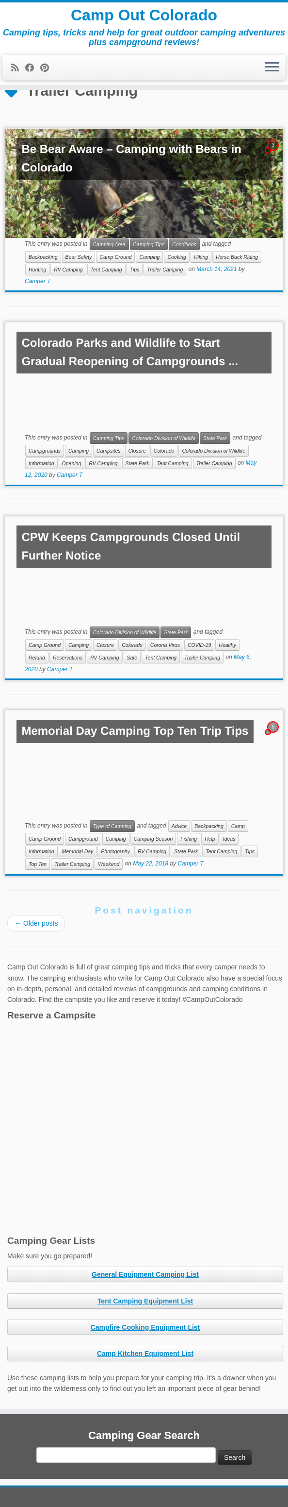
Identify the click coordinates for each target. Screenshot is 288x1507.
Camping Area (109, 244)
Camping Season (153, 839)
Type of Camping (112, 826)
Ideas (229, 839)
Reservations (67, 657)
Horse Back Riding (237, 257)
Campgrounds (45, 451)
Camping (149, 257)
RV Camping (68, 269)
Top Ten (38, 864)
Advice (179, 826)
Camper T (37, 281)
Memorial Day (78, 851)
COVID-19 (199, 645)
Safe (132, 657)
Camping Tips (149, 244)
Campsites (108, 451)
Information (41, 463)
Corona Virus (165, 645)
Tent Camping (106, 269)
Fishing (188, 839)
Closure (137, 451)
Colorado (164, 451)
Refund (37, 657)
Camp (238, 826)
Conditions (184, 244)
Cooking (176, 257)
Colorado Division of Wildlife (163, 438)
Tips (135, 269)
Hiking (201, 257)
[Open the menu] (272, 67)
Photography (115, 851)
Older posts (36, 923)
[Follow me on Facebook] (32, 68)
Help (210, 839)
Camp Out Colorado (144, 15)
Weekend (108, 864)
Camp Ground (115, 257)
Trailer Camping (165, 269)
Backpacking (43, 257)
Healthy (227, 645)
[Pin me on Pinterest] (47, 68)
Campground (83, 839)
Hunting (37, 269)
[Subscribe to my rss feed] (18, 68)
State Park (215, 438)
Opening (71, 463)
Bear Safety (78, 257)
